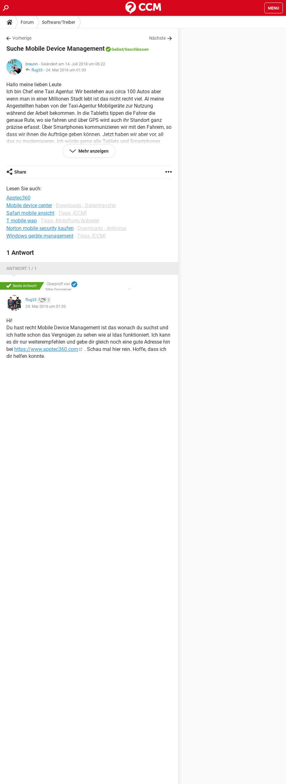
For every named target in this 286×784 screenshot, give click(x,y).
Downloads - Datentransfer (86, 205)
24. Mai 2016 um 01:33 (66, 70)
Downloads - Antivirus (101, 228)
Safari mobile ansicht (30, 213)
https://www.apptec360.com (46, 349)
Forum (27, 22)
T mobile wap (21, 221)
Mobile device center (29, 205)
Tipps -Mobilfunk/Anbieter (70, 221)
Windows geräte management (39, 236)
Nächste (157, 38)
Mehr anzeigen (93, 151)
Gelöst (117, 49)
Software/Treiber (58, 22)
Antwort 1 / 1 (21, 268)
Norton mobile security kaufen (40, 228)
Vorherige (21, 38)
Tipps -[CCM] (72, 213)
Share (20, 172)
